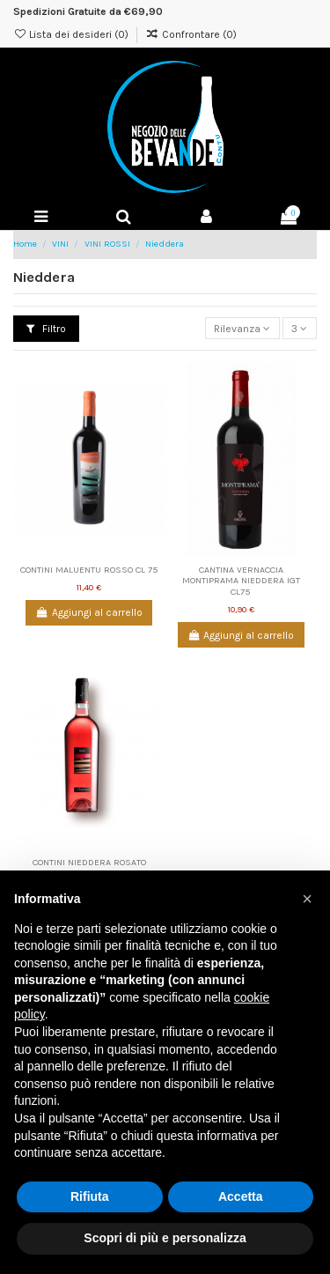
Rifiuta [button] (89, 1196)
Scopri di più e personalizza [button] (165, 1238)
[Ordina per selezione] (242, 328)
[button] (307, 899)
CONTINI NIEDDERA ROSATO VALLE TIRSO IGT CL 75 (89, 867)
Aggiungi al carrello (89, 612)
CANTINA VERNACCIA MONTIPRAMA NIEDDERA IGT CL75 (241, 580)
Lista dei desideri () (72, 34)
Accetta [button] (240, 1196)
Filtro (46, 328)
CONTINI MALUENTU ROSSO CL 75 (89, 569)
